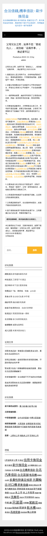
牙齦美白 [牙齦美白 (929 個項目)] (37, 497)
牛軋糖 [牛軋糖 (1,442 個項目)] (8, 502)
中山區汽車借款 (32, 142)
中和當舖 (19, 161)
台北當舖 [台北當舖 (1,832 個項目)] (23, 474)
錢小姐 (28, 406)
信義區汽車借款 (11, 119)
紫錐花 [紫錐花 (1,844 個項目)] (33, 502)
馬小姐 (34, 406)
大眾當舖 (21, 423)
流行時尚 (8, 285)
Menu (40, 34)
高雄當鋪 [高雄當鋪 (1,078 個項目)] (23, 512)
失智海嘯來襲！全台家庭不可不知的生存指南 (23, 377)
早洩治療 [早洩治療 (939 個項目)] (12, 493)
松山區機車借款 (21, 169)
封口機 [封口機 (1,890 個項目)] (12, 484)
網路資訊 (8, 274)
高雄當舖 (24, 140)
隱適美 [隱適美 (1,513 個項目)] (23, 507)
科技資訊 (8, 279)
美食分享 (8, 296)
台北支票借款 (19, 176)
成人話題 (8, 330)
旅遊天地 (8, 308)
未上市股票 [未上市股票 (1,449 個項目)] (28, 492)
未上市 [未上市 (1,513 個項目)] (18, 492)
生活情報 (8, 319)
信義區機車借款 (23, 121)
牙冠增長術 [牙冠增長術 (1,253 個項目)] (29, 497)
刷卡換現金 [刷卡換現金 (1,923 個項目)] (20, 465)
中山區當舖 (21, 142)
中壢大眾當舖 (34, 418)
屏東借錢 (22, 132)
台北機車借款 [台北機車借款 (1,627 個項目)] (27, 469)
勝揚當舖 (8, 426)
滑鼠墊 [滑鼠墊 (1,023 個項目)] (22, 497)
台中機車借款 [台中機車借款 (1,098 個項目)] (33, 465)
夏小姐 (22, 406)
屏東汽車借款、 (25, 137)
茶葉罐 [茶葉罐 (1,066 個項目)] (9, 508)
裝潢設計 (8, 313)
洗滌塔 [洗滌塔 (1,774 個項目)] (15, 497)
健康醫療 (8, 325)
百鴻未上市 (34, 435)
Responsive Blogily (23, 532)
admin (23, 60)
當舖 (36, 140)
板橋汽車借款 (16, 150)
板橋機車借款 (27, 150)
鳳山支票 (29, 145)
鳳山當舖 (22, 163)
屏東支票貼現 (36, 137)
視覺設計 (8, 291)
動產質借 (26, 155)
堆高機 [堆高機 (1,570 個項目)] (33, 474)
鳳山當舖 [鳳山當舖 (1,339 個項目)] (31, 512)
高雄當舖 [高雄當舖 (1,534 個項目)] (15, 511)
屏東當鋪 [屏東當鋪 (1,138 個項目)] (29, 489)
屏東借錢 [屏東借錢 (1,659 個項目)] (22, 484)
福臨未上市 (24, 435)
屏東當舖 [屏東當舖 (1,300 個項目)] (21, 488)
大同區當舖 (17, 174)
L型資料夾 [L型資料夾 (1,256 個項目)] (9, 460)
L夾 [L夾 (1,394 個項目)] (15, 460)
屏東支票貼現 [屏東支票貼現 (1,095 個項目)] (34, 485)
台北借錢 (30, 166)
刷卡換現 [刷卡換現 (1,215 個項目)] (8, 465)
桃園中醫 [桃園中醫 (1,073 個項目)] (38, 493)
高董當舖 (16, 426)
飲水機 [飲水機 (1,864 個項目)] (31, 507)
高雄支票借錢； (32, 127)
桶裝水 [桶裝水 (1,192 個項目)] (7, 497)
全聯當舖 (29, 423)
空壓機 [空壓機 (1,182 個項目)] (26, 503)
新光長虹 (37, 423)
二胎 (37, 163)
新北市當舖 (21, 153)
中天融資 (24, 426)
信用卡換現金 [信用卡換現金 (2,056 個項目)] (33, 460)
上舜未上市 (15, 435)
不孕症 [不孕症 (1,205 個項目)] (20, 460)
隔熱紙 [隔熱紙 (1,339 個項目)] (15, 508)
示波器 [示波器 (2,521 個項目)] (17, 502)
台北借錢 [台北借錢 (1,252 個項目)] (15, 470)
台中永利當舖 (23, 418)
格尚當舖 (31, 426)
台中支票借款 (33, 129)
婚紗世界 (8, 302)
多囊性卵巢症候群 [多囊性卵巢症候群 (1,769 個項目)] (21, 479)
